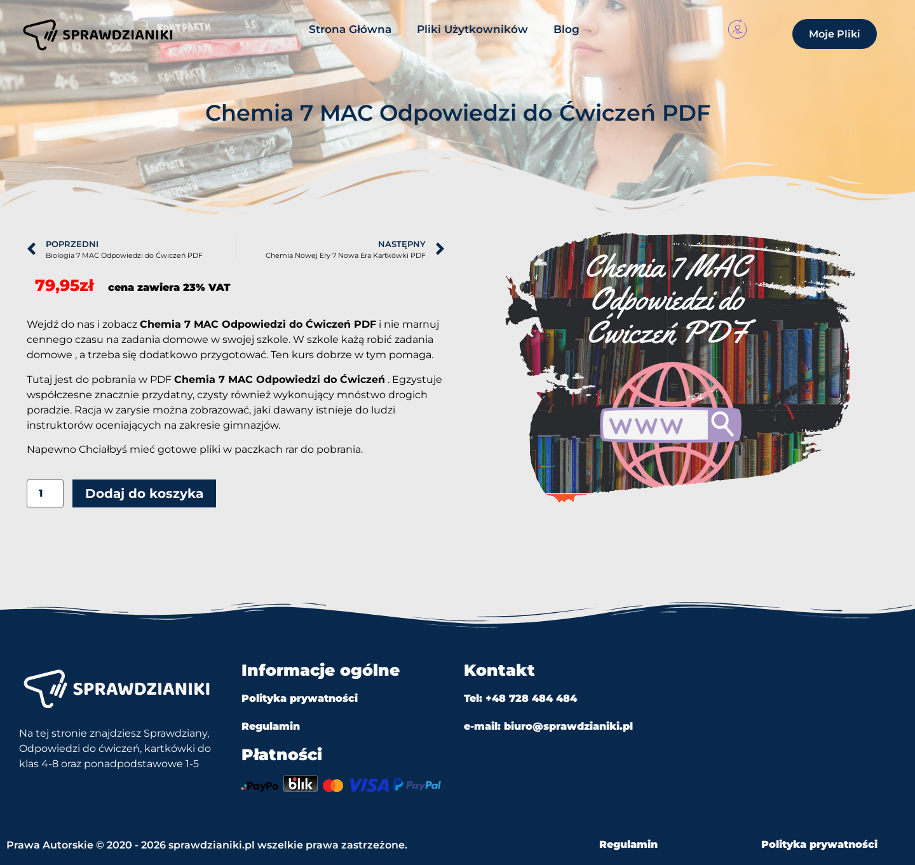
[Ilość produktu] (45, 493)
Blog (566, 29)
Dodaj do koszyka (144, 493)
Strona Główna (350, 29)
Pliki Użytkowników (472, 29)
